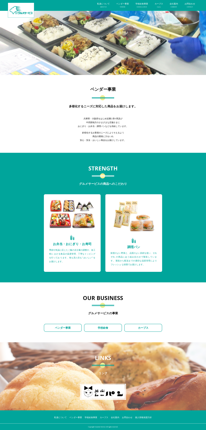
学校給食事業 (141, 5)
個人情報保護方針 (143, 417)
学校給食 (103, 327)
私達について (103, 5)
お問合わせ (190, 5)
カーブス (159, 5)
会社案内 (174, 5)
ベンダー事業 (122, 5)
